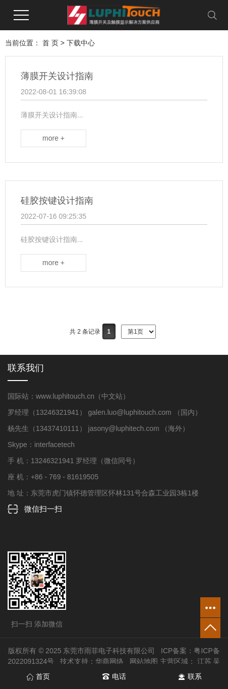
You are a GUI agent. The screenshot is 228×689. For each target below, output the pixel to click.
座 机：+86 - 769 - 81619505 (53, 477)
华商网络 (109, 661)
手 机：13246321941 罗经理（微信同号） (73, 461)
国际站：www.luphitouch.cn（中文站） (69, 396)
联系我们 (26, 368)
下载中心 (81, 43)
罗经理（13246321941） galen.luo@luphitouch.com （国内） (105, 412)
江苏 (204, 661)
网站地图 (144, 661)
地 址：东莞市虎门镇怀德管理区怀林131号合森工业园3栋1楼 (103, 493)
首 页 (50, 43)
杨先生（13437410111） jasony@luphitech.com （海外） (99, 428)
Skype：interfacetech (41, 445)
